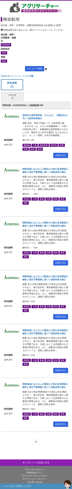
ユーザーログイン (34, 469)
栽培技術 (44, 145)
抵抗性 (54, 145)
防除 (4, 53)
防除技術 (6, 45)
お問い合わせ (34, 482)
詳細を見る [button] (60, 155)
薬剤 (40, 149)
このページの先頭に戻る (36, 462)
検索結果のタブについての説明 (17, 76)
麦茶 (4, 61)
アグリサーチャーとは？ (35, 476)
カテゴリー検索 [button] (34, 68)
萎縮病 (27, 145)
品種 (62, 145)
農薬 (42, 199)
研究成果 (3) (12, 85)
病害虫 (27, 199)
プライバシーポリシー (35, 479)
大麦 (35, 145)
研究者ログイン (34, 472)
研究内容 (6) (12, 96)
